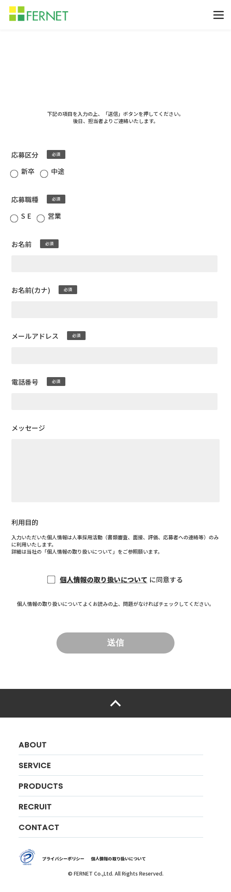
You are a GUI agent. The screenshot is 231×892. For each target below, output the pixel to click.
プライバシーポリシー (63, 858)
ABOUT (33, 744)
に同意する (166, 579)
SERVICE (35, 765)
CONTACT (39, 827)
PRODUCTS (41, 786)
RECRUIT (35, 806)
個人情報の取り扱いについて (80, 551)
